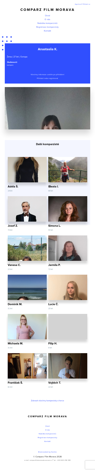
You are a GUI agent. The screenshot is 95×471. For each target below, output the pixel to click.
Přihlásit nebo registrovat (47, 78)
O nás (47, 19)
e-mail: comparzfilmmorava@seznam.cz (38, 460)
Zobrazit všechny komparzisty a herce (47, 401)
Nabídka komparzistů (47, 23)
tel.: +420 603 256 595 (62, 460)
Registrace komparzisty (47, 27)
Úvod (47, 16)
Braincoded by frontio (47, 452)
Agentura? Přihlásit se (82, 4)
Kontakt (47, 31)
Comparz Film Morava (47, 10)
